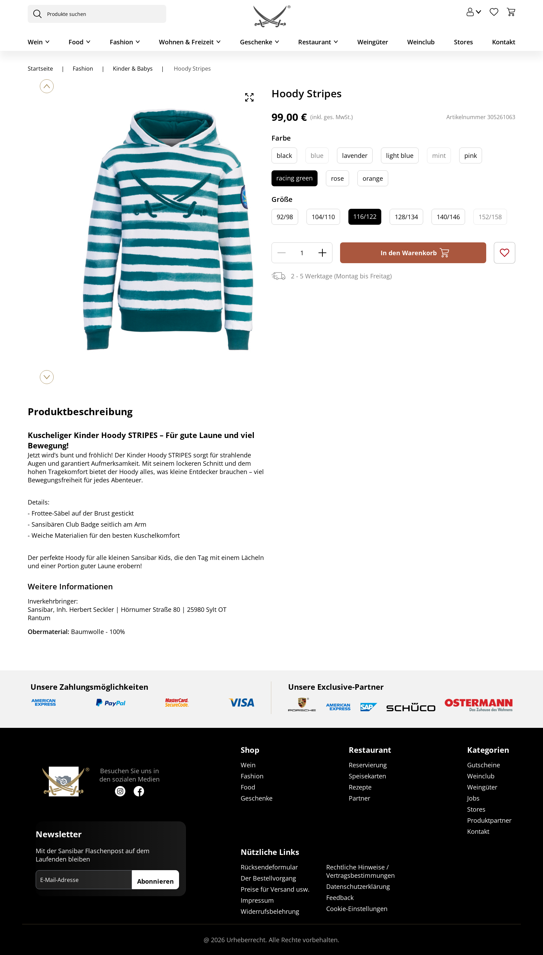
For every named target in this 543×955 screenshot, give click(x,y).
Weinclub (421, 42)
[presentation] (36, 14)
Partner (359, 798)
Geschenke (256, 42)
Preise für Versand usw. (275, 889)
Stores (463, 42)
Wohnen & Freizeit (186, 42)
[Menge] (302, 252)
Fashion (121, 42)
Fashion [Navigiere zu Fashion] (83, 68)
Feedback (340, 897)
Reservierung (368, 765)
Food (76, 42)
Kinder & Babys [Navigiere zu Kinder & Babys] (133, 68)
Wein (35, 42)
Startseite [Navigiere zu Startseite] (40, 68)
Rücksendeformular (269, 867)
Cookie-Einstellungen (357, 908)
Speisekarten (367, 776)
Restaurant (314, 42)
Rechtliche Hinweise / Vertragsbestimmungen (360, 871)
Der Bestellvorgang (268, 878)
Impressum (257, 900)
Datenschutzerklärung (358, 886)
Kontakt (503, 42)
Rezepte (360, 787)
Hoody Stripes (191, 68)
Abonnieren (155, 881)
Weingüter (372, 42)
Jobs (473, 798)
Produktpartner (489, 820)
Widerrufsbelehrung (270, 911)
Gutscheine (483, 765)
